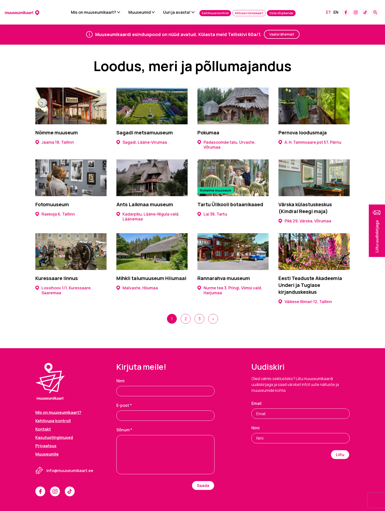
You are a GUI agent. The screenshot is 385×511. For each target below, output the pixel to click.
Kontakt (43, 429)
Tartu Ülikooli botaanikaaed (230, 204)
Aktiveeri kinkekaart (249, 13)
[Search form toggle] (375, 12)
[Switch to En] (335, 12)
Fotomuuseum (52, 204)
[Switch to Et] (328, 12)
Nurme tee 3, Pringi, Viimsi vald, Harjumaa (229, 290)
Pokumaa (208, 132)
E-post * (124, 405)
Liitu (340, 454)
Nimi (120, 380)
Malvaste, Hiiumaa (137, 287)
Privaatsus (45, 445)
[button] (377, 230)
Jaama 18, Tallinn (54, 142)
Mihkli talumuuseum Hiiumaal (151, 278)
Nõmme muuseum (56, 132)
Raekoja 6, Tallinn (55, 214)
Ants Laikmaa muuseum (144, 204)
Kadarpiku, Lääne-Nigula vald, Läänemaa (147, 216)
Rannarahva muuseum (223, 278)
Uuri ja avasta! (177, 12)
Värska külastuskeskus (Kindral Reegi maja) (305, 208)
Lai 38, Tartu (212, 214)
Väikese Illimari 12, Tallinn (305, 301)
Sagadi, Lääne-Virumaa (141, 142)
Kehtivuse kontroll (215, 13)
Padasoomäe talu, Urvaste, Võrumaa (226, 145)
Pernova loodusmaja (302, 132)
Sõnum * (124, 430)
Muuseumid (139, 12)
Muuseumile (47, 454)
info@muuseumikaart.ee (69, 470)
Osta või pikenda (281, 13)
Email (256, 403)
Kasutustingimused (54, 437)
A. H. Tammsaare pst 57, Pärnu (309, 142)
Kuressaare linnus (56, 278)
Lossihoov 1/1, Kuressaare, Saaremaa (63, 290)
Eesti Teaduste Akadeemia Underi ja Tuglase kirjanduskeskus (310, 285)
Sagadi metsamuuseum (144, 132)
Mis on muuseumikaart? (93, 12)
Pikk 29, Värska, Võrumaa (304, 220)
